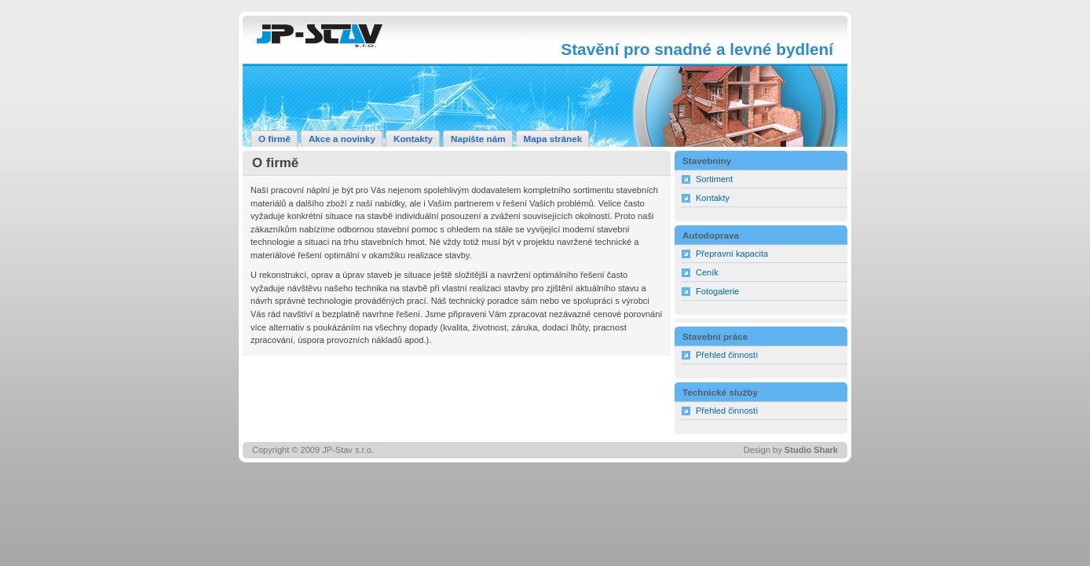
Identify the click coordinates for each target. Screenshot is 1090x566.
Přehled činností (727, 355)
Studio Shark (811, 450)
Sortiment (714, 179)
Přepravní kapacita (732, 253)
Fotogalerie (717, 291)
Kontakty (713, 198)
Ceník (707, 272)
